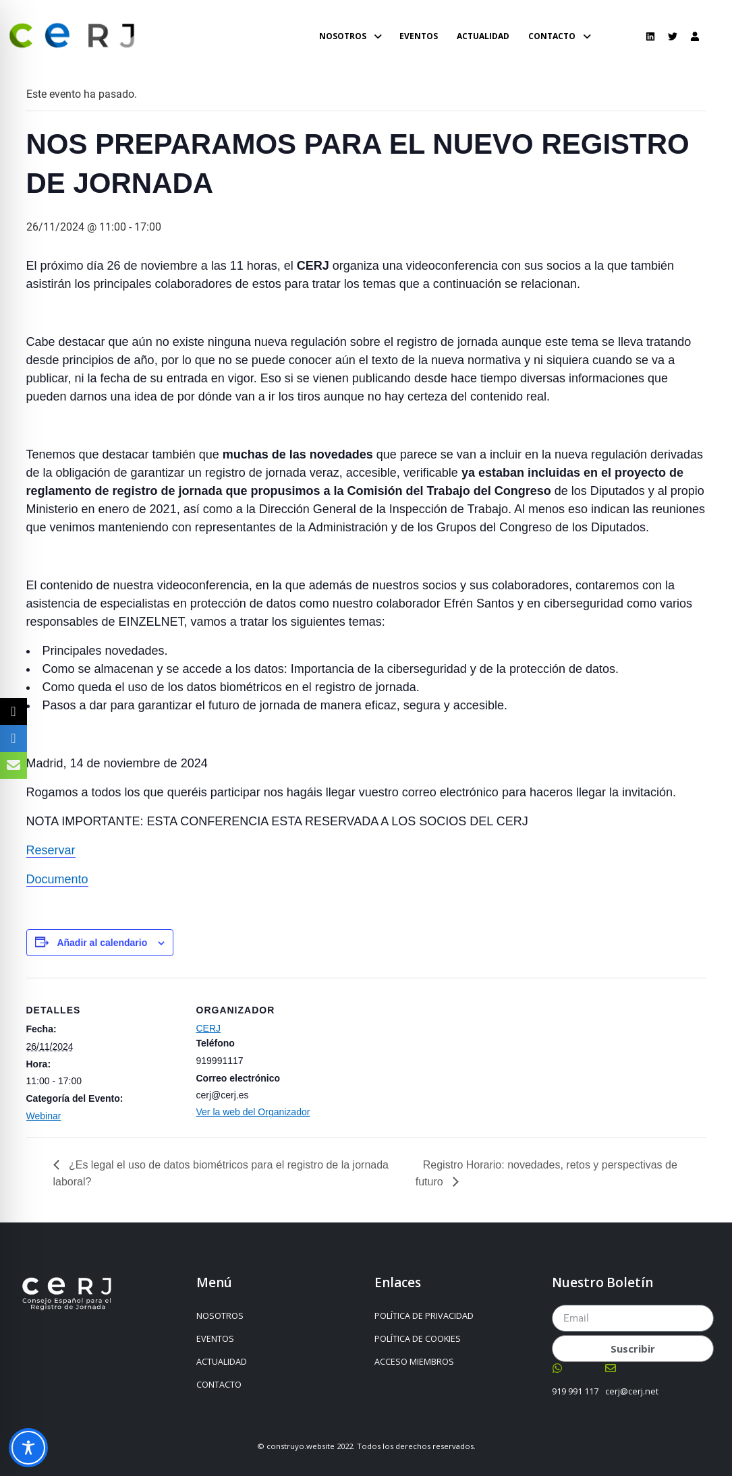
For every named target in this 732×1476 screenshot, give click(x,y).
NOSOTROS (223, 1316)
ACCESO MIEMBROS (414, 1361)
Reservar (51, 850)
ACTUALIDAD (221, 1361)
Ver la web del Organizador (253, 1111)
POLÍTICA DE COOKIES (417, 1339)
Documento (57, 879)
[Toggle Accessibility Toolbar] (28, 1447)
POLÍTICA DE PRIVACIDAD (424, 1316)
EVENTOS (215, 1339)
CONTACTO (222, 1385)
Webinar (43, 1116)
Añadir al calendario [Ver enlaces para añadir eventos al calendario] (102, 942)
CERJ (208, 1028)
